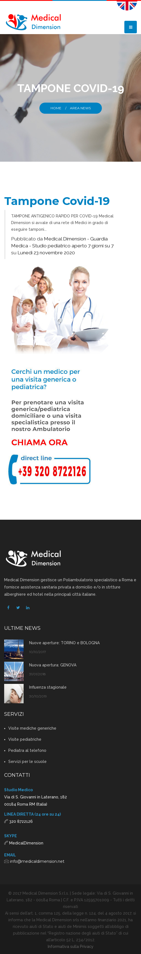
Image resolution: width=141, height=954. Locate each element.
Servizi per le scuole (27, 761)
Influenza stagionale (48, 687)
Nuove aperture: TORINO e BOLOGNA (64, 643)
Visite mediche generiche (32, 728)
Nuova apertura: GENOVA (52, 665)
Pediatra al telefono (27, 750)
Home (56, 108)
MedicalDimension (26, 843)
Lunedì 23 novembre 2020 (46, 252)
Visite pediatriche (24, 739)
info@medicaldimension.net (37, 861)
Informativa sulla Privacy (71, 946)
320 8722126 (21, 821)
